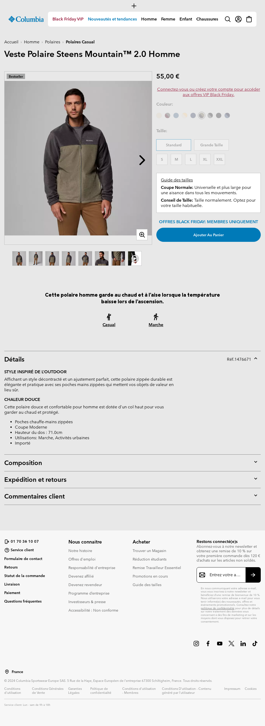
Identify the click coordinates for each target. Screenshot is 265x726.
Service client (19, 550)
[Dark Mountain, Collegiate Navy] (227, 115)
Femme (168, 19)
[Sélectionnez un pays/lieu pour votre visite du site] (7, 671)
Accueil (11, 41)
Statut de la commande (24, 575)
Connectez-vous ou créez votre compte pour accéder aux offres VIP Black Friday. (208, 92)
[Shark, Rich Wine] (167, 115)
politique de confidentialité (217, 608)
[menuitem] (68, 19)
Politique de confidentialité (100, 690)
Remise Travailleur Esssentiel (157, 567)
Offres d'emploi (82, 559)
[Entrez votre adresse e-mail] (225, 574)
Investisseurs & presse (87, 601)
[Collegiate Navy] (193, 115)
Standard (174, 145)
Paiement (12, 592)
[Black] (218, 115)
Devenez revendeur (85, 584)
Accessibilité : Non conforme (93, 610)
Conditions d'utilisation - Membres (139, 690)
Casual (109, 324)
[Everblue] (176, 115)
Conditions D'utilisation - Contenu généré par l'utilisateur (186, 690)
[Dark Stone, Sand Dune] (184, 115)
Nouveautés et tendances (112, 19)
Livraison (12, 584)
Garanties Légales (75, 690)
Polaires (52, 41)
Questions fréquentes (23, 601)
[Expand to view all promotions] (132, 6)
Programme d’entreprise (88, 593)
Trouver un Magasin (149, 550)
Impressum (232, 688)
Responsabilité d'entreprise (91, 567)
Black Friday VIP (68, 19)
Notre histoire (80, 550)
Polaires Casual (80, 41)
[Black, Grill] (210, 115)
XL (205, 159)
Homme (149, 19)
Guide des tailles (177, 179)
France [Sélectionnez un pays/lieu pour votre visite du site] (17, 672)
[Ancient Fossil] (159, 115)
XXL (219, 159)
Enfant (186, 19)
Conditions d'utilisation (12, 690)
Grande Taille (211, 145)
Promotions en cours (150, 576)
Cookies (250, 688)
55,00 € (168, 76)
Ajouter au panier (208, 235)
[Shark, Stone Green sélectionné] (201, 115)
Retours (11, 567)
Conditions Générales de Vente (47, 690)
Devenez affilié (81, 576)
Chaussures (207, 19)
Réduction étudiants (149, 559)
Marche (156, 324)
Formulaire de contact (23, 558)
